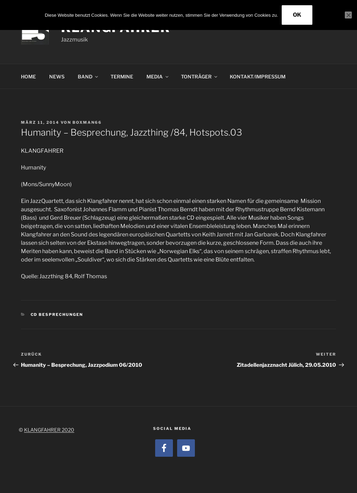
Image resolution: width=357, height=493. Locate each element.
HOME (28, 76)
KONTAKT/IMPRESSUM (258, 76)
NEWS (56, 76)
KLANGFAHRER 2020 (49, 430)
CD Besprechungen (57, 314)
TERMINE (122, 76)
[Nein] (348, 15)
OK (297, 15)
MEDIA (157, 76)
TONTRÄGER (199, 76)
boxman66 (87, 122)
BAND (88, 76)
